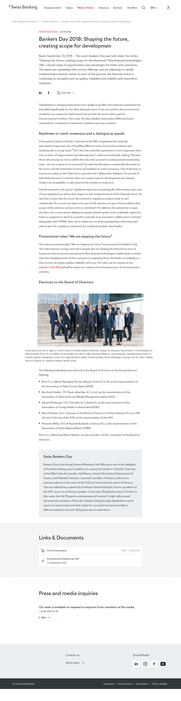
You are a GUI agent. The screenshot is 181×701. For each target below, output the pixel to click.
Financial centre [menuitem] (52, 7)
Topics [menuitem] (69, 7)
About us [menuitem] (104, 7)
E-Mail (42, 617)
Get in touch (72, 662)
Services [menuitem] (117, 7)
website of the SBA (49, 267)
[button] (40, 93)
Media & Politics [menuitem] (85, 7)
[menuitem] (134, 7)
